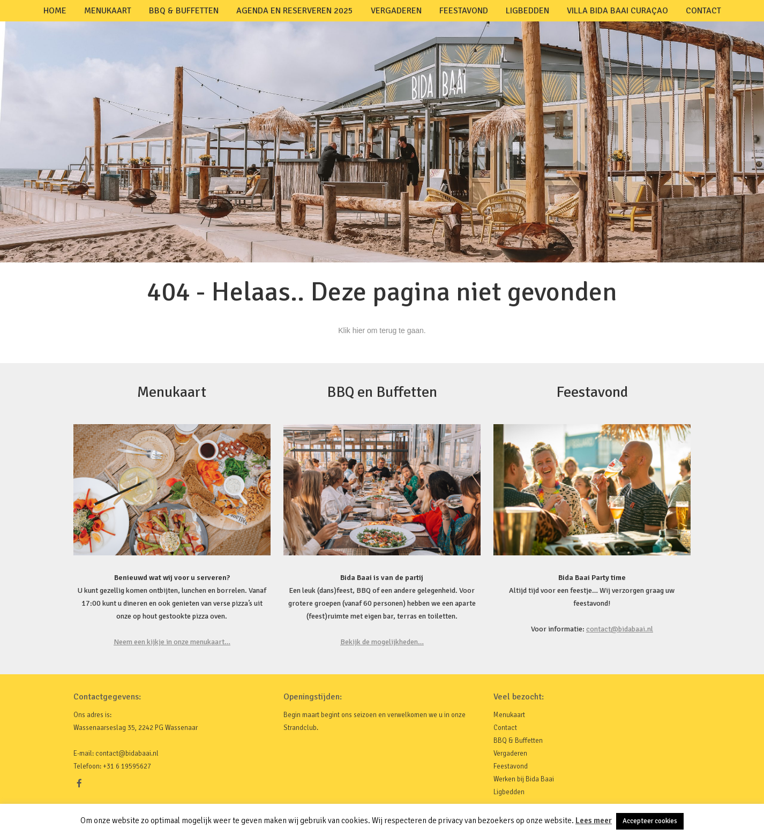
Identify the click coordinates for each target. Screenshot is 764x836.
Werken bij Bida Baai (523, 779)
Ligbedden (527, 10)
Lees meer (593, 820)
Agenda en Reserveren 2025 (294, 10)
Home (54, 10)
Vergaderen (396, 10)
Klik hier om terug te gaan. (381, 330)
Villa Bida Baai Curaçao (617, 10)
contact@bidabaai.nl (619, 629)
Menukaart (107, 10)
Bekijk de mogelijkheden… (382, 641)
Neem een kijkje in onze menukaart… (172, 641)
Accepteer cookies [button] (650, 821)
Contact (703, 10)
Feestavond (463, 10)
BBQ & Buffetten (184, 10)
